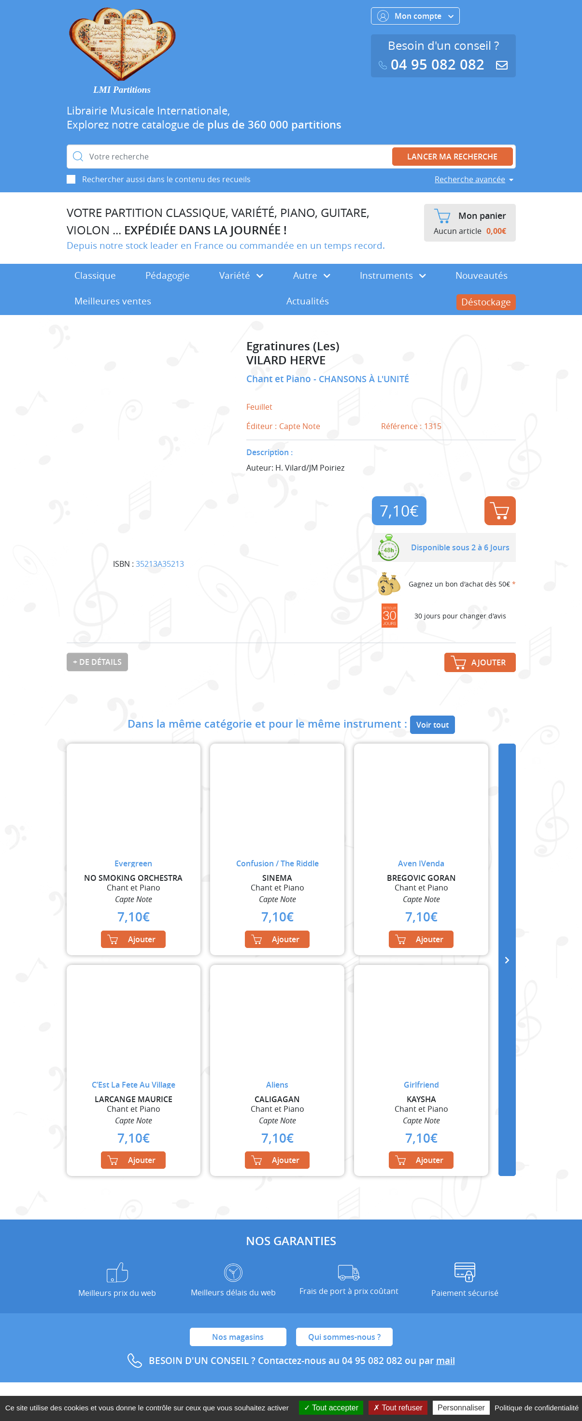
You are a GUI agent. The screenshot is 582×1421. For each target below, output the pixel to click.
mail (445, 1360)
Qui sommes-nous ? (344, 1337)
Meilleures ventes (112, 301)
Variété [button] (241, 275)
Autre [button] (311, 275)
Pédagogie (167, 275)
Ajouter (499, 511)
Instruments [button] (393, 275)
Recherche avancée (470, 179)
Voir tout (432, 724)
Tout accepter (331, 1408)
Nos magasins (238, 1337)
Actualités (307, 301)
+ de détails (97, 662)
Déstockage (486, 302)
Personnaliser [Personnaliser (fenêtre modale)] (461, 1408)
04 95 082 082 (434, 64)
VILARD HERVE (286, 360)
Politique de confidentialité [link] (537, 1408)
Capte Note (299, 426)
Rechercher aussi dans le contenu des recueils (166, 179)
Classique (95, 275)
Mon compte (415, 16)
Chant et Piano (279, 379)
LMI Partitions (122, 90)
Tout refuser (398, 1408)
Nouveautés (481, 275)
